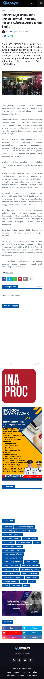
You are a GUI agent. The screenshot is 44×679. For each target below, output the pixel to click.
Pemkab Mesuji (31, 562)
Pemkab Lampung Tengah (13, 554)
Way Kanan (16, 585)
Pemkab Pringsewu (11, 570)
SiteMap (21, 675)
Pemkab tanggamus (29, 574)
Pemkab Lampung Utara (12, 562)
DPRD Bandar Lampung (24, 527)
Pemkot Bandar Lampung (13, 577)
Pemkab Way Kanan (11, 574)
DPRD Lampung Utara (11, 538)
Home (4, 11)
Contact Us (26, 672)
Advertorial (8, 527)
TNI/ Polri (11, 11)
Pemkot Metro (31, 577)
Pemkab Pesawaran (11, 566)
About (16, 672)
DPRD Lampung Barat (27, 531)
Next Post (37, 364)
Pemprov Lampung (10, 581)
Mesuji (37, 542)
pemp (26, 585)
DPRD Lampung (9, 531)
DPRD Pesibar (9, 542)
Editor (35, 672)
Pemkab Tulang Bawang (30, 570)
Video (6, 585)
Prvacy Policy (32, 675)
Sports (32, 581)
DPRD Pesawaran (29, 538)
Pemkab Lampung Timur (12, 558)
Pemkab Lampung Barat (12, 546)
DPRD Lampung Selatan (12, 535)
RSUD (23, 581)
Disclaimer (11, 675)
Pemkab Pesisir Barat (30, 566)
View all (39, 286)
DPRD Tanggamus (24, 542)
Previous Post (8, 364)
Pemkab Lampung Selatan (13, 550)
